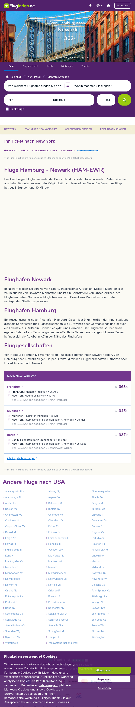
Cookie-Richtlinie (35, 668)
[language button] (105, 5)
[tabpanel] (67, 424)
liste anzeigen (48, 685)
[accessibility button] (96, 5)
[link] (114, 5)
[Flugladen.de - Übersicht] (14, 5)
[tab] (41, 142)
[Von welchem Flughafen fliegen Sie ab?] (34, 97)
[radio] (13, 89)
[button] (125, 6)
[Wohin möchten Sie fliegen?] (100, 97)
